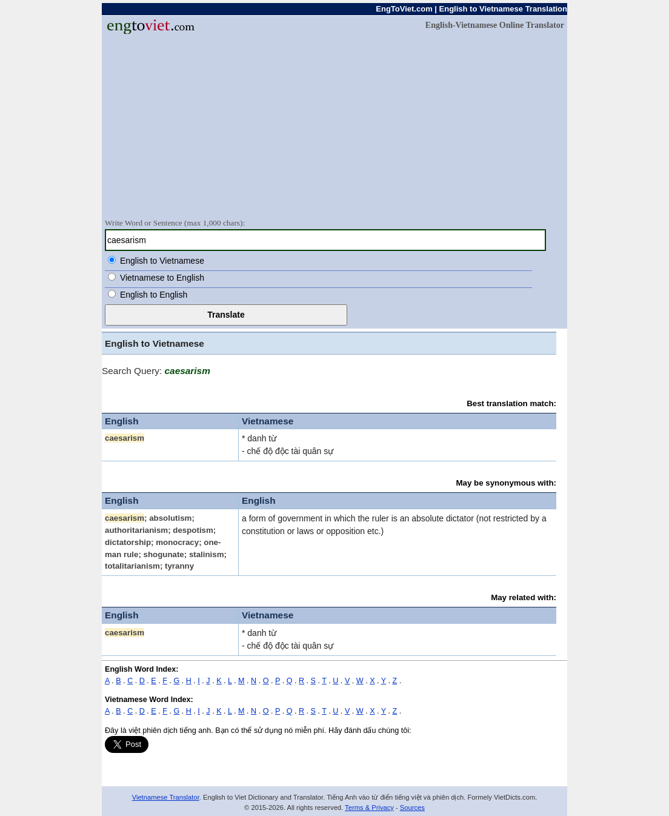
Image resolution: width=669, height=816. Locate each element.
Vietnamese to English (162, 278)
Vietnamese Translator (165, 797)
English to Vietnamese (162, 261)
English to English (153, 294)
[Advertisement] (334, 125)
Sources (412, 807)
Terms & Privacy (369, 807)
